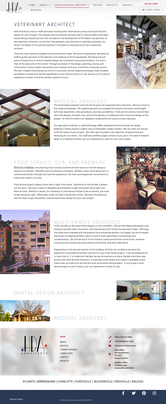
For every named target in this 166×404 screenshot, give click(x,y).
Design (97, 5)
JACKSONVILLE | (104, 381)
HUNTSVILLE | (84, 381)
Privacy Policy (16, 399)
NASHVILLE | (123, 381)
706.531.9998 (150, 4)
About (45, 5)
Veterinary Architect (44, 25)
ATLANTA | (30, 381)
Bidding (36, 10)
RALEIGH (137, 381)
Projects (112, 5)
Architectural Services (72, 5)
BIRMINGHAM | (47, 381)
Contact (127, 5)
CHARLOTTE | (66, 381)
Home (32, 5)
